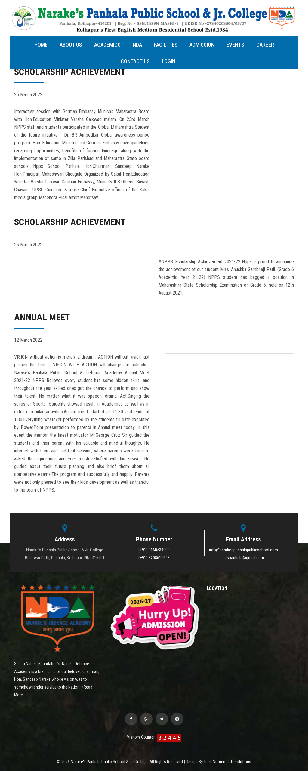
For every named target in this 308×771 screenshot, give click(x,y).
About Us (71, 45)
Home (41, 45)
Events (235, 45)
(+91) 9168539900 (154, 550)
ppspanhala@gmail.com (243, 557)
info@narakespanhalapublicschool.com (243, 550)
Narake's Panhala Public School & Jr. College (109, 761)
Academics (107, 45)
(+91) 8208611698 (154, 557)
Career (265, 45)
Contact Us (135, 61)
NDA (137, 45)
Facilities (165, 45)
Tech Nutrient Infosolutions (227, 761)
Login (168, 61)
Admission (201, 45)
